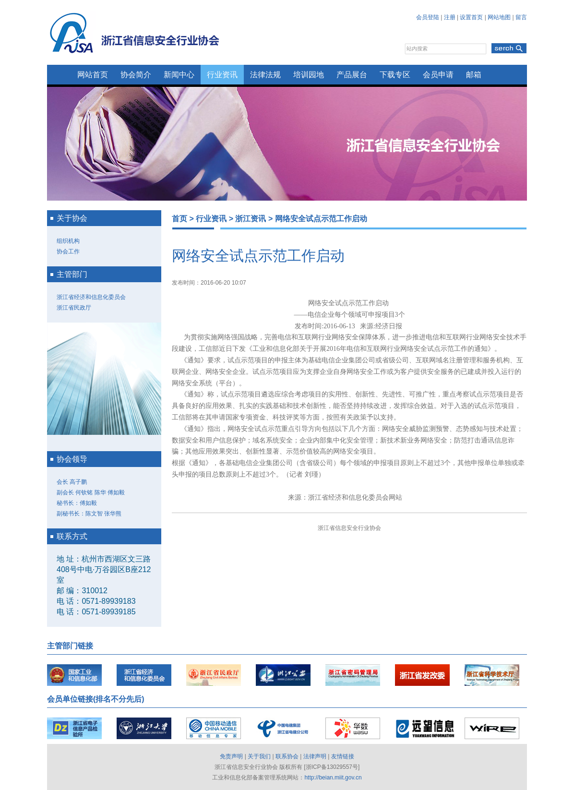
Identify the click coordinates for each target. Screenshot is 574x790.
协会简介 (135, 75)
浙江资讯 (250, 219)
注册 (449, 17)
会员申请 (438, 75)
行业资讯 (222, 75)
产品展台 (351, 75)
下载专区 (395, 75)
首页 (179, 219)
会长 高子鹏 (72, 482)
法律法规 (265, 75)
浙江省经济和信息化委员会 (91, 297)
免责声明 (231, 756)
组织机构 (68, 241)
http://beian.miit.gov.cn (332, 777)
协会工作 (68, 251)
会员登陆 (427, 17)
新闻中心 (179, 75)
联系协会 (287, 756)
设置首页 (471, 17)
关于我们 (259, 756)
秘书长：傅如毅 (77, 503)
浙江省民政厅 (74, 307)
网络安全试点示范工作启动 (321, 219)
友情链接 (342, 756)
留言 (521, 17)
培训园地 (308, 75)
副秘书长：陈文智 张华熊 (89, 513)
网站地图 (499, 17)
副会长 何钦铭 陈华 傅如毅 (91, 492)
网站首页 (92, 75)
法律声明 (314, 756)
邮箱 (473, 75)
